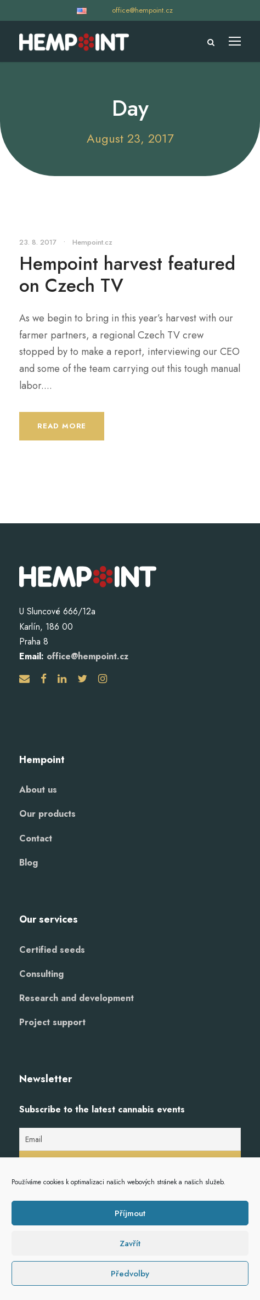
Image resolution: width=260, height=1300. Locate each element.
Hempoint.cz (92, 242)
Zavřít (130, 1243)
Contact (35, 838)
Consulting (41, 974)
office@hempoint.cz (142, 10)
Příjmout (130, 1213)
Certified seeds (52, 949)
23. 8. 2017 (37, 242)
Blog (28, 862)
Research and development (76, 998)
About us (38, 789)
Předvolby (130, 1274)
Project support (52, 1022)
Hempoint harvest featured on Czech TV (127, 274)
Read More (61, 426)
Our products (47, 813)
